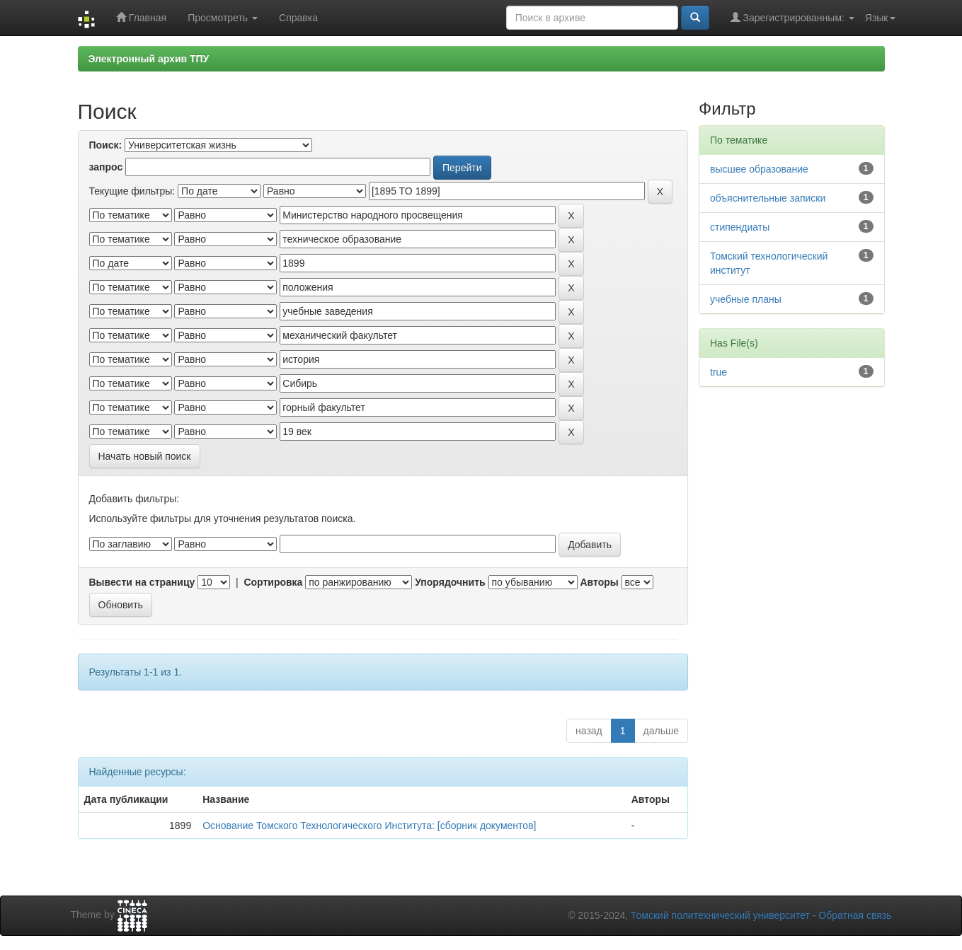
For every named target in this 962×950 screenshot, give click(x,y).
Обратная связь (854, 915)
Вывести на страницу (142, 582)
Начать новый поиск (144, 456)
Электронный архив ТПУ (149, 58)
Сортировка (273, 582)
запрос (106, 167)
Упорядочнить (450, 582)
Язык (880, 17)
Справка (298, 17)
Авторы (599, 582)
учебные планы (745, 299)
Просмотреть (223, 17)
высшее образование (759, 169)
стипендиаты (739, 227)
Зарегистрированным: (792, 17)
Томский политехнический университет (720, 915)
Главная (141, 17)
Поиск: (105, 145)
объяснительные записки (767, 198)
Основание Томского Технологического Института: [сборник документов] (369, 825)
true (718, 372)
